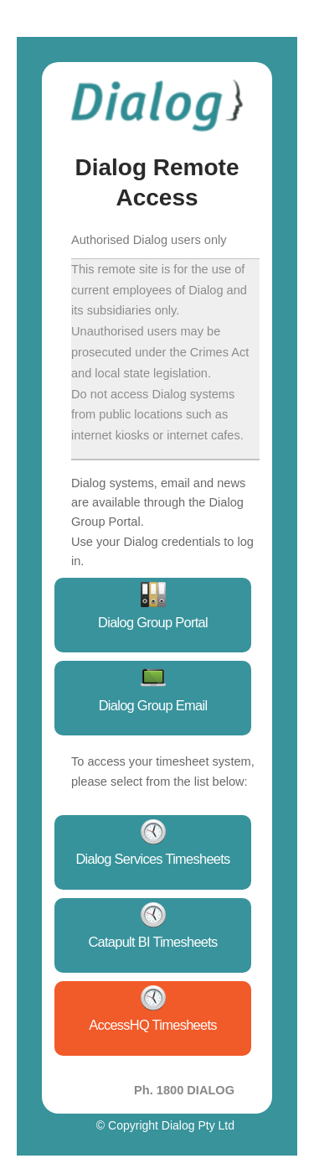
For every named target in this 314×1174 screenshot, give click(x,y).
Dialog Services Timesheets (152, 858)
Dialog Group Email (153, 705)
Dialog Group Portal (153, 622)
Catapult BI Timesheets (152, 941)
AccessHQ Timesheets (153, 1024)
